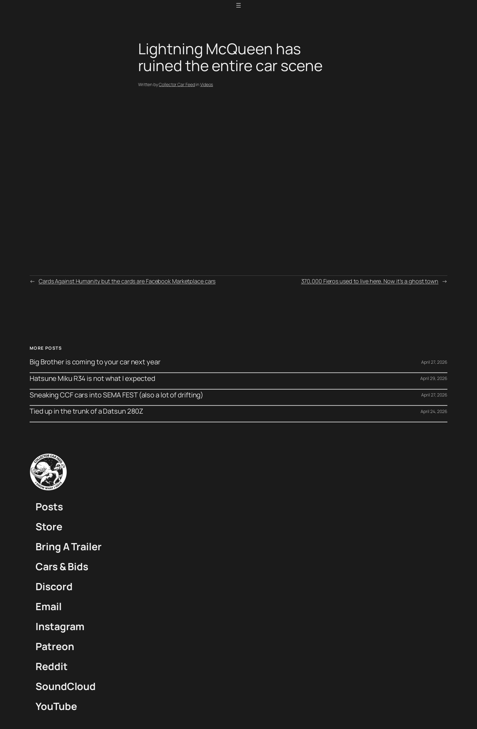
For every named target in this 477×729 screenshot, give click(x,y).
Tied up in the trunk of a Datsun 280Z (86, 411)
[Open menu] (238, 5)
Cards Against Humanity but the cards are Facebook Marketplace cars (127, 281)
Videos (206, 84)
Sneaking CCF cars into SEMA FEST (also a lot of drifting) (116, 395)
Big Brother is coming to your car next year (95, 362)
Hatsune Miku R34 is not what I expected (92, 378)
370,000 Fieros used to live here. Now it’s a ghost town (370, 281)
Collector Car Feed (177, 84)
